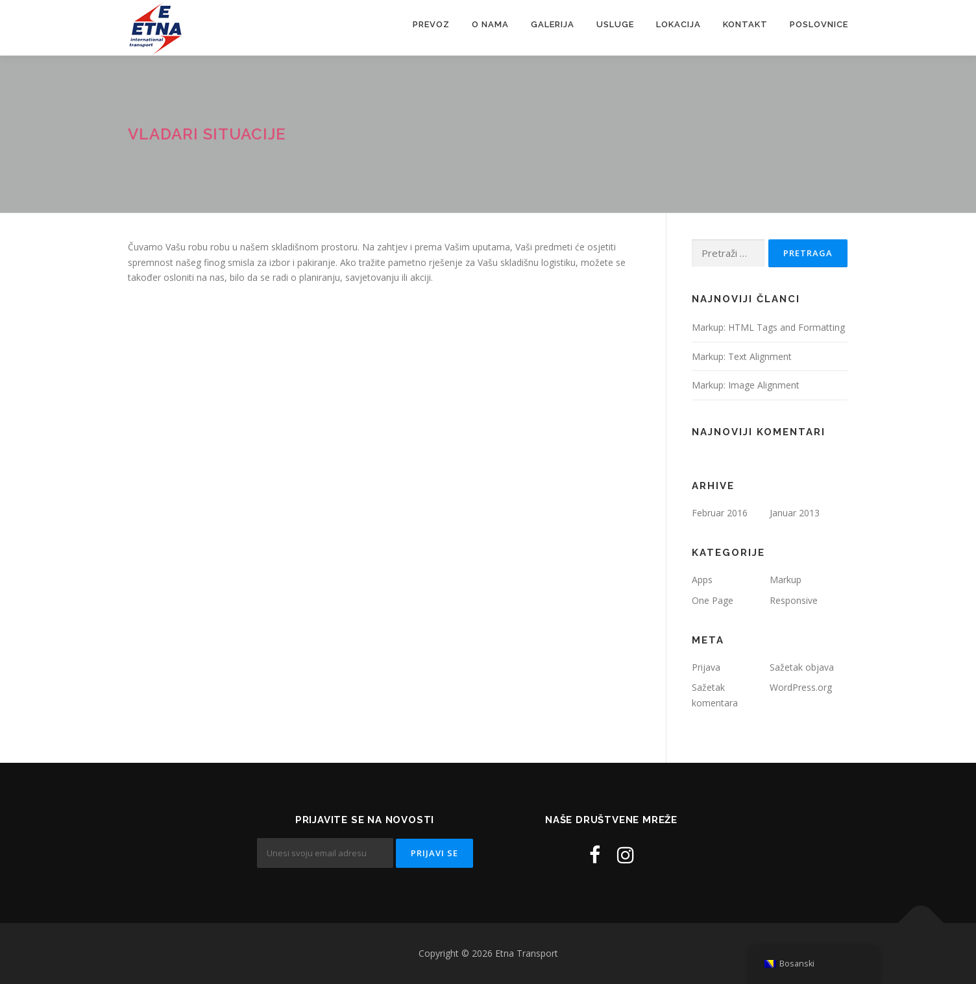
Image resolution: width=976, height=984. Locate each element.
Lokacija (678, 24)
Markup (785, 579)
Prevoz (431, 24)
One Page (712, 600)
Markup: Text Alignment (742, 356)
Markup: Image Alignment (745, 385)
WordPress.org (801, 687)
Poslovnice (819, 24)
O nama (490, 24)
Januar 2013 (795, 513)
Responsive (794, 600)
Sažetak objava (802, 667)
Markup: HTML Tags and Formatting (768, 327)
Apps (702, 579)
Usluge (615, 24)
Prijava (706, 667)
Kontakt (745, 24)
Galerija (552, 24)
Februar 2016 (720, 513)
